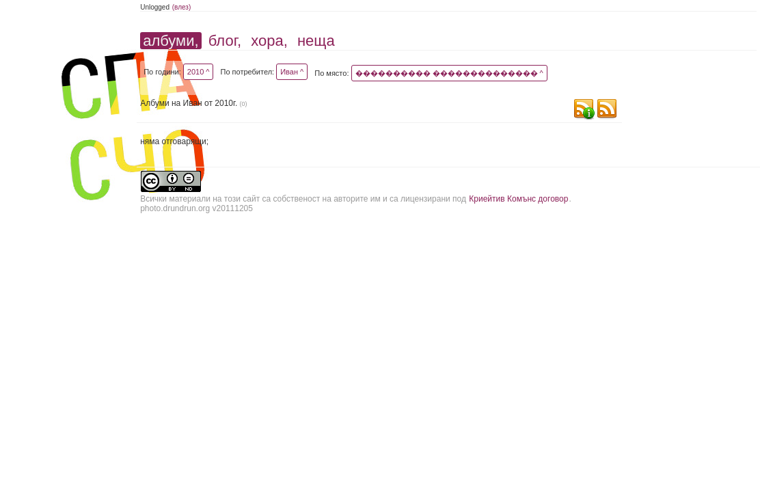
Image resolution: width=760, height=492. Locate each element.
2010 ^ (198, 72)
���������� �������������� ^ (449, 73)
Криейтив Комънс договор (518, 199)
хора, (269, 40)
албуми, (170, 40)
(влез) (181, 7)
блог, (224, 40)
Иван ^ (291, 72)
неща (316, 40)
